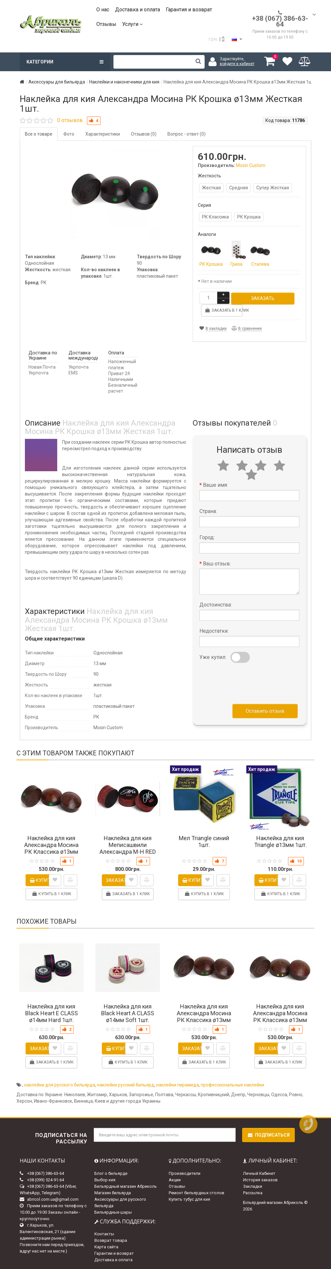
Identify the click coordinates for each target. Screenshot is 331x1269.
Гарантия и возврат (189, 9)
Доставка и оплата (137, 9)
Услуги (132, 24)
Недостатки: (214, 630)
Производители (184, 1172)
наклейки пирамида (177, 1084)
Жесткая (211, 187)
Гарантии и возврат (114, 1252)
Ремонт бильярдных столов (196, 1191)
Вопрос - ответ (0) (186, 134)
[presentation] (248, 681)
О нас (102, 9)
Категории (65, 62)
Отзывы (106, 24)
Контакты (104, 1233)
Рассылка (252, 1191)
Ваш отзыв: (217, 563)
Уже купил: (212, 656)
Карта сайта (106, 1246)
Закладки (252, 1185)
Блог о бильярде (110, 1172)
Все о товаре (38, 134)
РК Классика (215, 216)
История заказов (260, 1178)
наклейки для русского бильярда (59, 1084)
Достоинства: (215, 604)
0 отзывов (70, 120)
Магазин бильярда (112, 1191)
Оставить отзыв (265, 710)
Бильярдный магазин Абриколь (125, 1185)
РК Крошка (249, 216)
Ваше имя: (215, 484)
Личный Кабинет (259, 1172)
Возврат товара (110, 1239)
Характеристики (102, 134)
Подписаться (268, 1134)
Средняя (238, 187)
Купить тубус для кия (189, 1198)
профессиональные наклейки (232, 1084)
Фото (68, 134)
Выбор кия (104, 1178)
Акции (175, 1178)
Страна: (208, 510)
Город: (207, 536)
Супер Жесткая (272, 187)
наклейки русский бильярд (125, 1084)
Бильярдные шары (113, 1211)
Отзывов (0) (143, 134)
